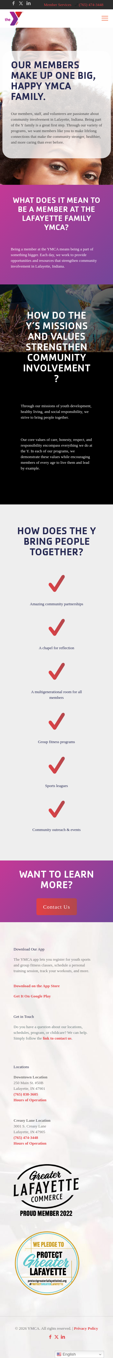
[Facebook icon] (13, 3)
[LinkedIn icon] (28, 3)
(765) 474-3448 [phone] (91, 4)
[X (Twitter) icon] (21, 3)
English (66, 1354)
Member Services (57, 4)
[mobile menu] (105, 18)
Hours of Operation (30, 1100)
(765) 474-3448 (26, 1137)
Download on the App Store (37, 986)
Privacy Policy (86, 1328)
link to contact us (57, 1038)
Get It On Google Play (32, 996)
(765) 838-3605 (26, 1094)
